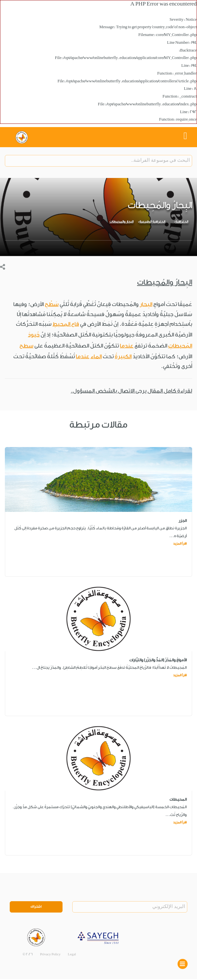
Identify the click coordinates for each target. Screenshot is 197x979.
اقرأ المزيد (180, 544)
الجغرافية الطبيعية (152, 222)
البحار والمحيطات (121, 222)
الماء (96, 356)
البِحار (146, 304)
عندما (126, 346)
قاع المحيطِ (65, 324)
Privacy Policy (50, 954)
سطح (26, 346)
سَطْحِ (52, 304)
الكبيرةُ (123, 356)
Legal (72, 954)
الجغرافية (181, 222)
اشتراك (35, 907)
